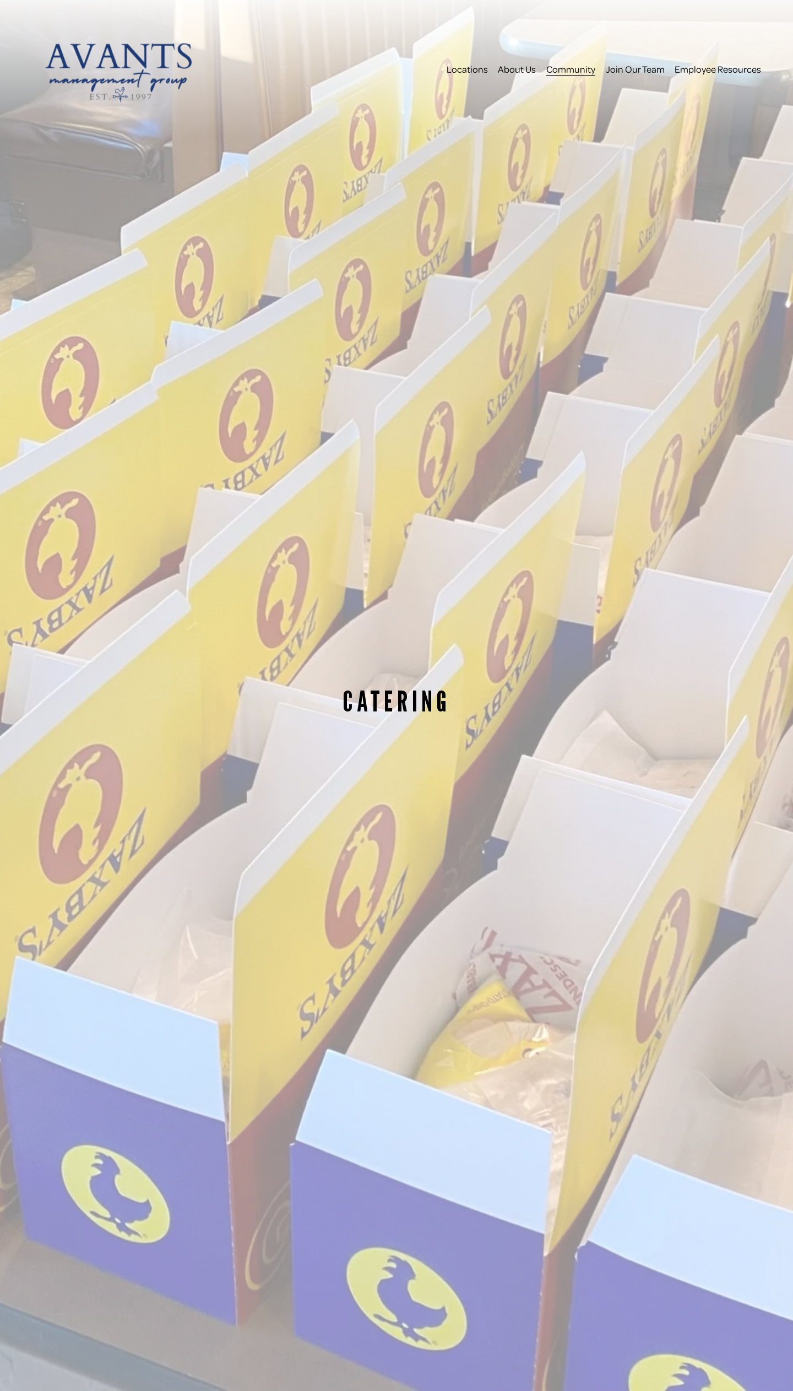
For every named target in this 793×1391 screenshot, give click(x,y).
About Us (517, 69)
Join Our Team (635, 69)
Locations (467, 69)
